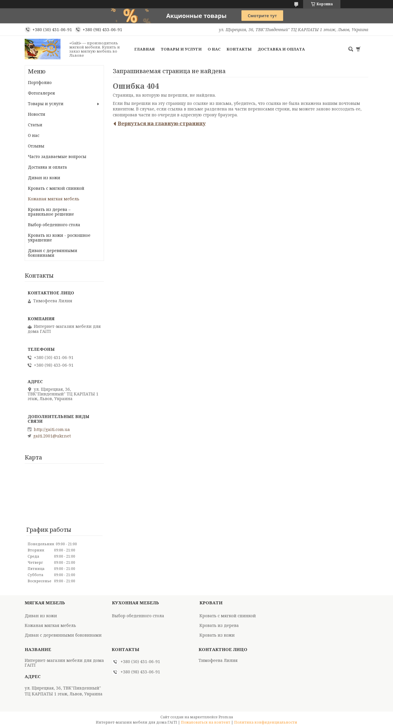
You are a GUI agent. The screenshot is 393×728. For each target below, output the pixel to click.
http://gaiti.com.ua (52, 429)
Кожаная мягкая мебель (53, 199)
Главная (144, 49)
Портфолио (40, 82)
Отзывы (36, 146)
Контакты (239, 49)
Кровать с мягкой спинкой (56, 188)
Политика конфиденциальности (265, 722)
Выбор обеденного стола (54, 224)
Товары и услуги (181, 49)
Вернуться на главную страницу (162, 123)
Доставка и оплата (281, 49)
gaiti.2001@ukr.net (52, 436)
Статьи (35, 125)
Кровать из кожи (217, 635)
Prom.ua (226, 716)
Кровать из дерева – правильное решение (51, 212)
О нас (214, 49)
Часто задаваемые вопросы (57, 156)
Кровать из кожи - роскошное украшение (59, 237)
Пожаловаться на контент (205, 722)
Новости (36, 114)
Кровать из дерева (219, 625)
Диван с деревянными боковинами (52, 253)
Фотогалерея (41, 93)
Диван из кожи (44, 177)
